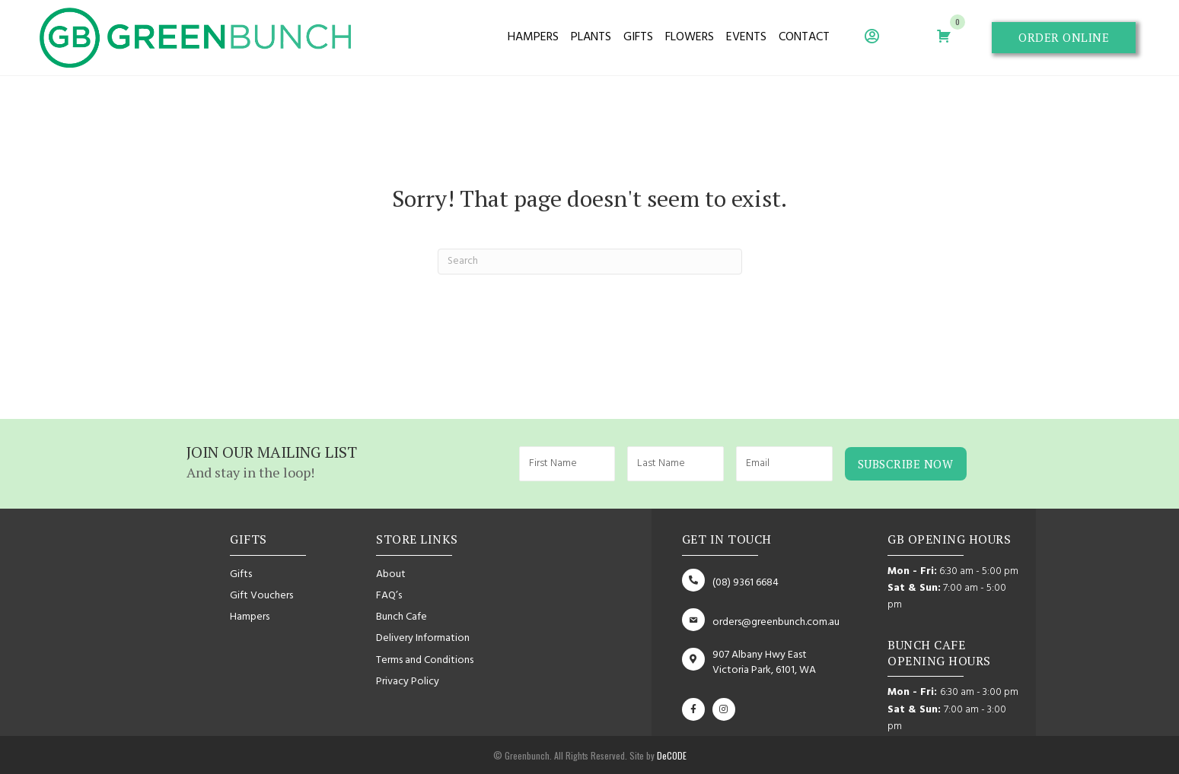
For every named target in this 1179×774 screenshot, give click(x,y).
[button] (1064, 38)
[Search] (590, 261)
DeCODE (671, 755)
